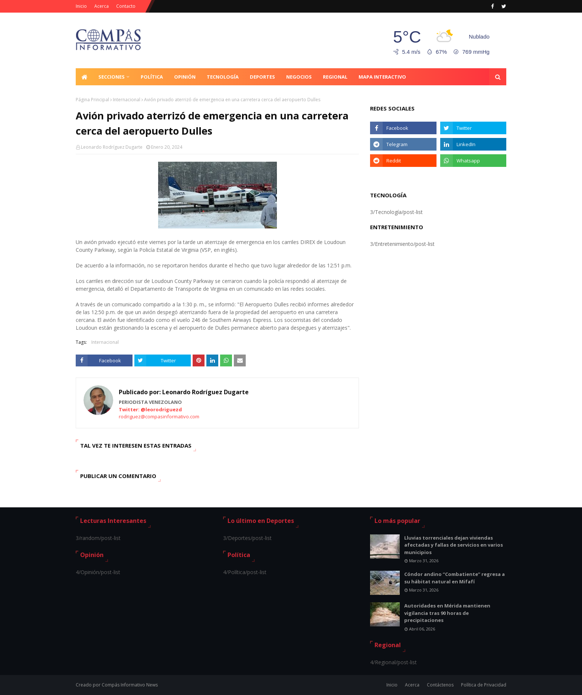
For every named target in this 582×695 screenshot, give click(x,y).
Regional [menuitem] (335, 76)
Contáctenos (440, 685)
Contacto (125, 6)
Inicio (81, 6)
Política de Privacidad (483, 685)
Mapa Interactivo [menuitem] (382, 76)
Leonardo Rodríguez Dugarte (112, 147)
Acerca (101, 6)
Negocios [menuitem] (299, 76)
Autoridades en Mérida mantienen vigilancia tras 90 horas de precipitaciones (447, 612)
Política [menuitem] (152, 76)
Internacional (126, 99)
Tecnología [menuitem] (223, 76)
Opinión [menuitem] (185, 76)
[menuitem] (84, 76)
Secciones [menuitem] (111, 76)
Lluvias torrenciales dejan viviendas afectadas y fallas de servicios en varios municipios (453, 545)
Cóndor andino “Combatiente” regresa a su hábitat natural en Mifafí (454, 578)
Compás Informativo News (130, 685)
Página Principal (92, 99)
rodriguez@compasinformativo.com (159, 416)
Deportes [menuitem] (262, 76)
